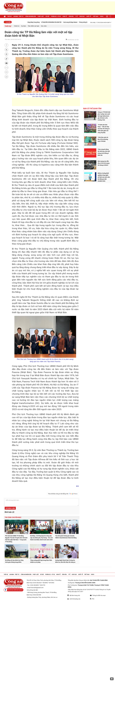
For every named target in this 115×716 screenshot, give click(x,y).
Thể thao (95, 16)
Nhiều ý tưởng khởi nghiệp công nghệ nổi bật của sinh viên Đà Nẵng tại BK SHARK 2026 (104, 177)
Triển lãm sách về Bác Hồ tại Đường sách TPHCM (103, 139)
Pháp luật (41, 16)
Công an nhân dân (30, 16)
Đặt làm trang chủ (73, 595)
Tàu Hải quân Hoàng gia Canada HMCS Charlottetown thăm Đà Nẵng (65, 536)
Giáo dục (82, 16)
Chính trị (16, 26)
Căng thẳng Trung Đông (49, 22)
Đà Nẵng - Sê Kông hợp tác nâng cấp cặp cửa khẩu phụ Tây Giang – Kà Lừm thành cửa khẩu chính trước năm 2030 (41, 537)
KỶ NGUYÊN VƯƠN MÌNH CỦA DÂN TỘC (67, 22)
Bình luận (9, 512)
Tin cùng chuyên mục (13, 517)
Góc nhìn (44, 26)
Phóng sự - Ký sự (56, 16)
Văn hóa (71, 16)
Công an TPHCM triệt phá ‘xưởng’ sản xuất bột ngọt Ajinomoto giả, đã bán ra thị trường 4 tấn (104, 116)
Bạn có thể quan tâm (92, 108)
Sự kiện (23, 26)
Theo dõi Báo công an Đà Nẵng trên (63, 494)
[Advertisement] (70, 7)
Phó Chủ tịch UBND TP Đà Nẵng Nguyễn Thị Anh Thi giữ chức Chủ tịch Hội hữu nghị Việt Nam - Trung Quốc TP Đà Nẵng (16, 538)
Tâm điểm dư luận (33, 26)
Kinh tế (65, 16)
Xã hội (47, 16)
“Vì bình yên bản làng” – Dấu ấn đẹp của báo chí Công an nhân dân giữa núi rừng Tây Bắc (104, 128)
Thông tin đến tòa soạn (98, 595)
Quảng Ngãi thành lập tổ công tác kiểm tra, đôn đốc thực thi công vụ (65, 561)
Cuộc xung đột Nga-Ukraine (85, 22)
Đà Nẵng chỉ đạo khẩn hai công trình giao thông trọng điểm (14, 561)
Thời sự (9, 16)
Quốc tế (88, 16)
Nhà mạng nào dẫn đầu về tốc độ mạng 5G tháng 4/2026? (103, 163)
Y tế (76, 16)
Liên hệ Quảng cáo (73, 599)
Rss (92, 599)
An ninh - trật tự (18, 16)
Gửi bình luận (10, 508)
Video (101, 16)
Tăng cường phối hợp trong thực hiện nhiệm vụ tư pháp (41, 561)
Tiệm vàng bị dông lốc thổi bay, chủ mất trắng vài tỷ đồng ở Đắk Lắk (104, 152)
